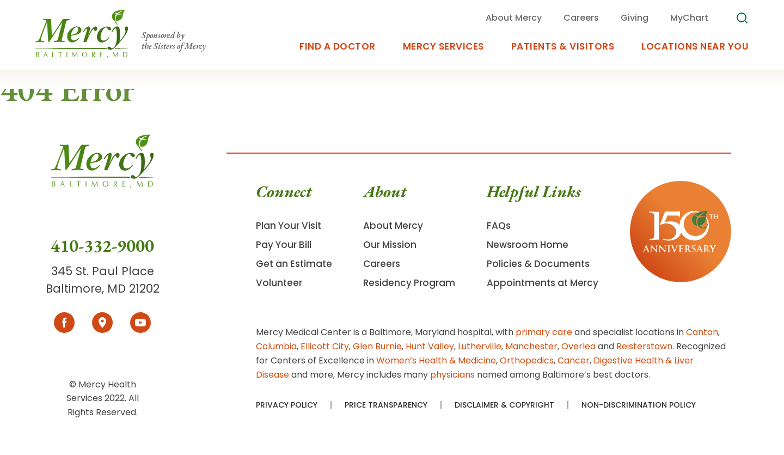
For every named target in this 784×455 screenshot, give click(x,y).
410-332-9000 (102, 245)
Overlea (578, 346)
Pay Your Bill (283, 244)
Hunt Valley (430, 346)
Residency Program (409, 282)
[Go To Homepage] (102, 184)
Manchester (531, 346)
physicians (452, 374)
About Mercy (393, 225)
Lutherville (479, 346)
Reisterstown (644, 346)
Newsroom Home (527, 244)
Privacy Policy (286, 405)
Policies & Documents (538, 263)
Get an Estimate (294, 263)
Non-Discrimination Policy (638, 405)
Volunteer (279, 282)
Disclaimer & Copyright (504, 405)
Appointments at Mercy (542, 282)
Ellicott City (325, 346)
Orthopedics (527, 360)
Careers (381, 263)
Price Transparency (386, 405)
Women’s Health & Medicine (436, 360)
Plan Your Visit (288, 225)
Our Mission (389, 244)
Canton (702, 332)
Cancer (574, 360)
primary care (544, 332)
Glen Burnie (377, 346)
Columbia (276, 346)
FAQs (499, 225)
